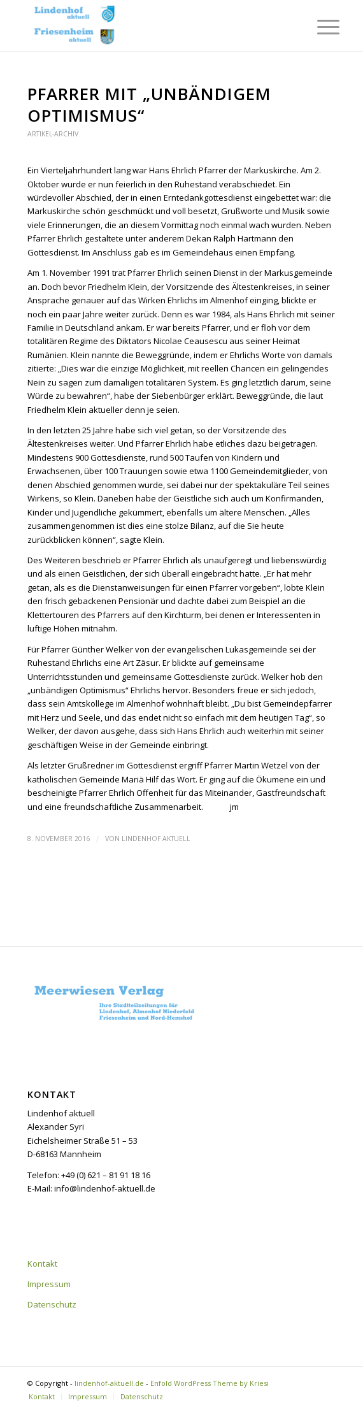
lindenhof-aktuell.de (109, 1383)
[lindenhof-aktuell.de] (150, 25)
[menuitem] (318, 26)
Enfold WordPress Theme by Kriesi (209, 1383)
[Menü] (318, 26)
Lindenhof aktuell (156, 838)
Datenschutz (51, 1304)
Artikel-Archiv (52, 133)
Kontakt (42, 1263)
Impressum (49, 1284)
